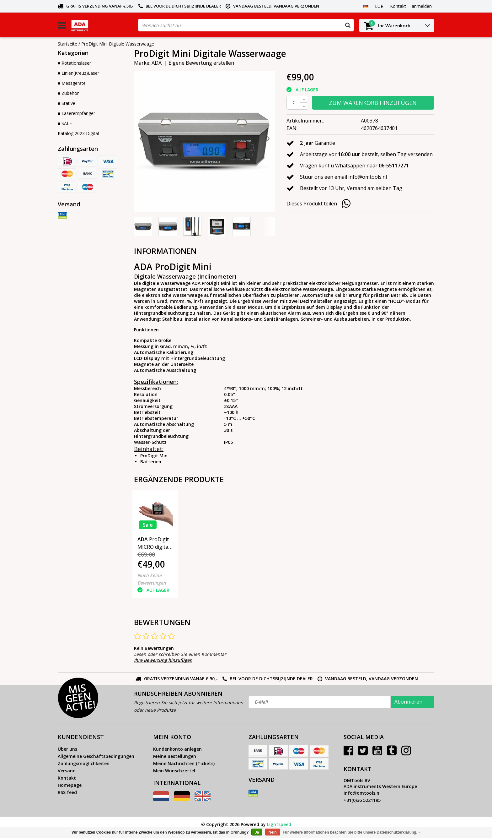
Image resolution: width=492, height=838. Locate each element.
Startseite (67, 44)
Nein (273, 832)
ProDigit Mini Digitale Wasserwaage (117, 44)
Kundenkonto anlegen (177, 749)
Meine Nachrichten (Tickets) (184, 763)
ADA (157, 62)
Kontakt (67, 778)
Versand (67, 771)
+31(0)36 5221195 (362, 800)
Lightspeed (279, 824)
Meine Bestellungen (174, 756)
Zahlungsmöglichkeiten (84, 763)
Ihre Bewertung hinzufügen (163, 660)
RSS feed (67, 792)
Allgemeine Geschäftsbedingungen (96, 756)
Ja (257, 832)
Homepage (70, 785)
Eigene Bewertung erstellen (201, 62)
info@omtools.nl (362, 793)
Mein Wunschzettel (174, 771)
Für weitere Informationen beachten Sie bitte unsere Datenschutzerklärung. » (351, 832)
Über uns (67, 749)
